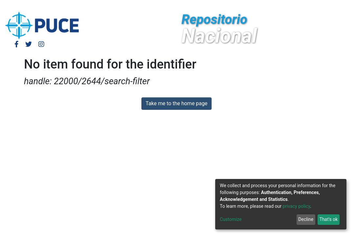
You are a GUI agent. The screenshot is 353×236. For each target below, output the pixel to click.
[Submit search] (299, 6)
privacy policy (296, 206)
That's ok (328, 219)
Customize (230, 219)
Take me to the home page (177, 103)
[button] (289, 6)
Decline (305, 219)
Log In (259, 6)
